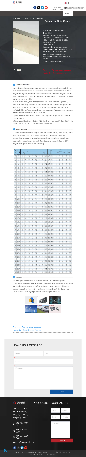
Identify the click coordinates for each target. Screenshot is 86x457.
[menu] (38, 13)
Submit (61, 392)
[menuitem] (38, 13)
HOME (17, 18)
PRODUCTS (26, 18)
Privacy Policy (35, 454)
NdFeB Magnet (38, 18)
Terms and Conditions (48, 454)
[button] (38, 14)
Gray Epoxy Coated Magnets (59, 73)
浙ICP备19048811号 (63, 452)
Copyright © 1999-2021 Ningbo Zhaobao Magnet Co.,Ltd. (34, 452)
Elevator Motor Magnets (61, 70)
